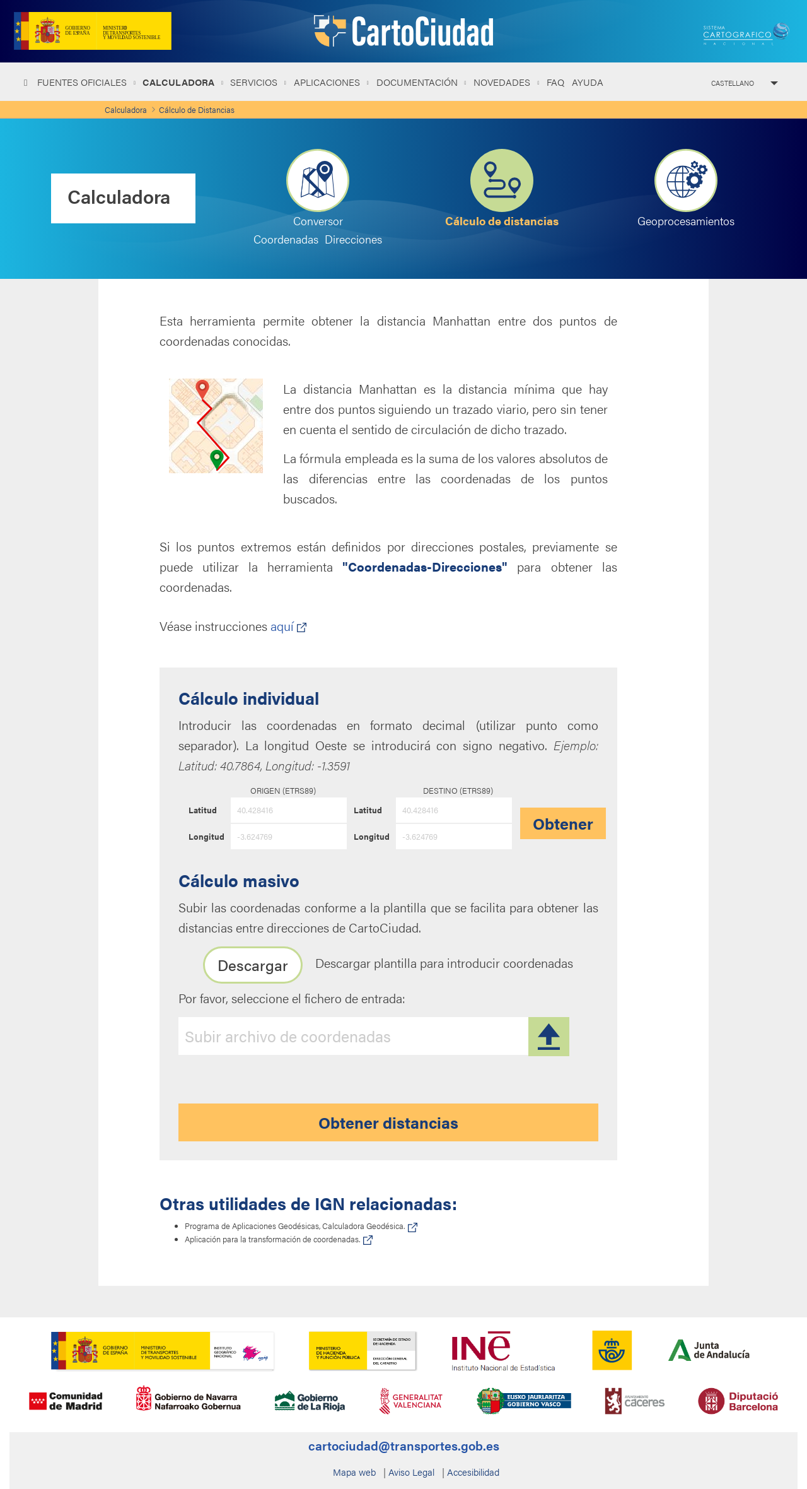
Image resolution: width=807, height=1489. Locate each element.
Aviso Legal (411, 1471)
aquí (288, 625)
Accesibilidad (473, 1471)
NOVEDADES (503, 81)
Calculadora (179, 81)
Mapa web (354, 1471)
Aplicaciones (328, 81)
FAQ (555, 81)
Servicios (255, 81)
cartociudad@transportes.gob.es (403, 1445)
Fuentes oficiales (83, 81)
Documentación (418, 81)
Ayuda (587, 81)
